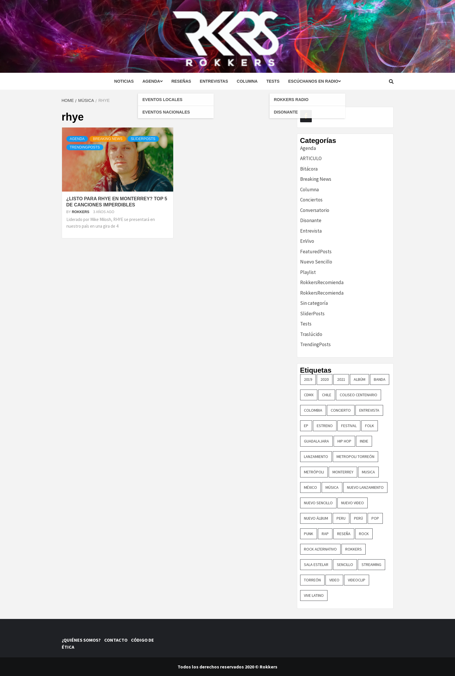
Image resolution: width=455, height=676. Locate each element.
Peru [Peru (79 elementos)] (341, 518)
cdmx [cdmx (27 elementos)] (309, 394)
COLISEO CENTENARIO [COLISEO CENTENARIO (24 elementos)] (358, 394)
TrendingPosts (85, 147)
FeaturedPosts (316, 251)
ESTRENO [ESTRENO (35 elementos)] (325, 425)
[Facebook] (306, 116)
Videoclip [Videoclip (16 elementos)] (356, 580)
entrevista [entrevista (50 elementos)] (369, 410)
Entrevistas (214, 81)
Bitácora (309, 169)
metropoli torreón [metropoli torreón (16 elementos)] (355, 456)
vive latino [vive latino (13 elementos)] (314, 595)
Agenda (152, 81)
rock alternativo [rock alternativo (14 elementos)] (320, 549)
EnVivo (307, 241)
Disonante (310, 220)
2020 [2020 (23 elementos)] (325, 379)
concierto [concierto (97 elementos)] (341, 410)
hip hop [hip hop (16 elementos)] (344, 441)
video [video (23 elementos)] (334, 580)
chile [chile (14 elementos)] (326, 394)
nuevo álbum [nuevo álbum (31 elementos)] (316, 518)
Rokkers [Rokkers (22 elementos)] (353, 549)
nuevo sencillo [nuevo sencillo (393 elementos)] (318, 502)
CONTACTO (117, 640)
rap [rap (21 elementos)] (325, 533)
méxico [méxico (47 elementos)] (310, 487)
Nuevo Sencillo (316, 262)
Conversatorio (314, 210)
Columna (247, 81)
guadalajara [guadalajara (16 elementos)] (316, 441)
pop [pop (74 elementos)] (375, 518)
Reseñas (181, 81)
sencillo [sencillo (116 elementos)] (345, 564)
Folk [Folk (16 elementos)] (369, 425)
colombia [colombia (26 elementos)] (313, 410)
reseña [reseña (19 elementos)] (343, 533)
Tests (272, 81)
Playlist (308, 272)
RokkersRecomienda (322, 282)
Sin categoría (314, 303)
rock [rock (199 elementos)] (364, 533)
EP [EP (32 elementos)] (306, 425)
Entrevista (311, 231)
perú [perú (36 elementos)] (358, 518)
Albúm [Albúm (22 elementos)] (359, 379)
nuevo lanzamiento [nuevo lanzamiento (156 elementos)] (365, 487)
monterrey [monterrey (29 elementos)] (342, 472)
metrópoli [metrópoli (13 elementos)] (314, 472)
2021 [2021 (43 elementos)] (341, 379)
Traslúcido (311, 334)
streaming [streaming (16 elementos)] (371, 564)
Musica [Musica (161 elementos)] (368, 472)
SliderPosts (143, 139)
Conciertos (311, 200)
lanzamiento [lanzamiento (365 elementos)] (316, 456)
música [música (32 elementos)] (332, 487)
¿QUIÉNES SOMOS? (82, 640)
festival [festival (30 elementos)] (349, 425)
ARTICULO (311, 158)
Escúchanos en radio (314, 81)
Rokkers (81, 212)
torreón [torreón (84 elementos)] (312, 580)
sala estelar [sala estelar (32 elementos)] (316, 564)
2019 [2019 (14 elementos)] (308, 379)
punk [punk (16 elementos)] (308, 533)
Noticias (124, 81)
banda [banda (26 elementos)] (379, 379)
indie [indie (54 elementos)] (364, 441)
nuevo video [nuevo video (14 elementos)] (352, 502)
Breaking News (107, 139)
